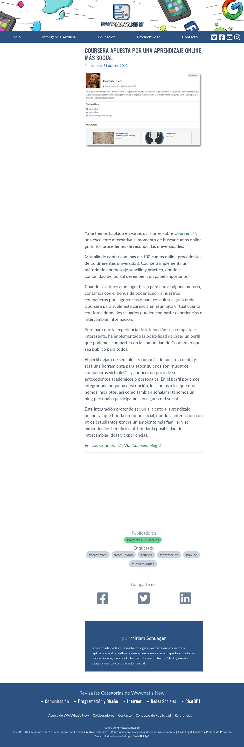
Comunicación (57, 701)
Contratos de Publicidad (153, 715)
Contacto (190, 37)
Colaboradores (103, 715)
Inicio (16, 37)
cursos (147, 555)
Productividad (148, 37)
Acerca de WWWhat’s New (68, 715)
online (192, 555)
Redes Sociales (163, 701)
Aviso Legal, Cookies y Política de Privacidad (205, 732)
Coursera (183, 233)
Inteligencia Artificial (59, 37)
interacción (170, 555)
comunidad (124, 555)
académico (99, 555)
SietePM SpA (141, 736)
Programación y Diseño (98, 701)
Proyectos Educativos (143, 540)
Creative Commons (96, 732)
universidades (144, 564)
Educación (107, 37)
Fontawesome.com (128, 727)
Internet (134, 701)
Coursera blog (144, 445)
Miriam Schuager (148, 638)
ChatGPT (193, 701)
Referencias (183, 715)
